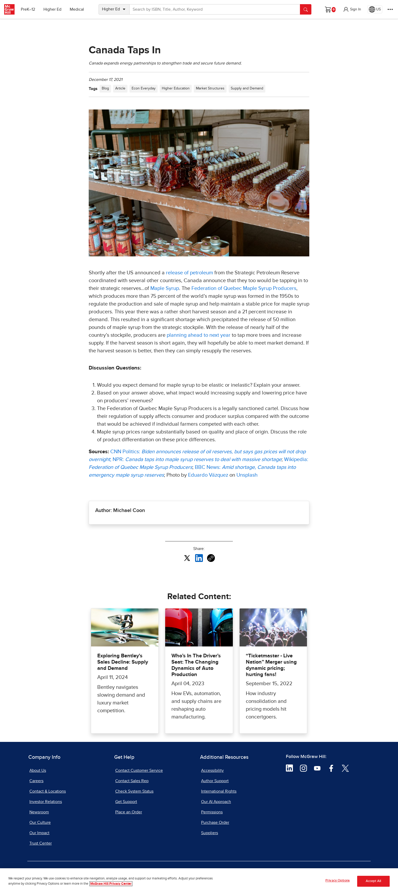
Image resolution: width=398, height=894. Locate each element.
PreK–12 (28, 9)
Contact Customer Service (139, 770)
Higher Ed (52, 9)
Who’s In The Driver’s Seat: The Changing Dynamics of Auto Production (196, 665)
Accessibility (212, 770)
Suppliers (209, 833)
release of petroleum (189, 272)
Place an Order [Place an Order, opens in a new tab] (128, 812)
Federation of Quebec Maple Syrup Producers (243, 288)
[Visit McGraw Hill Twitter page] (345, 768)
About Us (37, 770)
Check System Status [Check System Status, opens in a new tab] (134, 791)
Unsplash (247, 475)
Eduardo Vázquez (208, 475)
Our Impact (39, 833)
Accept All (373, 883)
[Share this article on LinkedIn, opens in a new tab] (199, 557)
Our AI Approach (216, 802)
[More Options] (390, 9)
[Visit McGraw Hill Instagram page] (303, 768)
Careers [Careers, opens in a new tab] (36, 781)
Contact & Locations (47, 791)
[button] (352, 9)
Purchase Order (215, 822)
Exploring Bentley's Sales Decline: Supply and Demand (122, 662)
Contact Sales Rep (132, 781)
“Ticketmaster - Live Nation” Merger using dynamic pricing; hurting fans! (271, 665)
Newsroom (39, 812)
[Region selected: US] (374, 9)
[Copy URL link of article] (211, 558)
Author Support (215, 781)
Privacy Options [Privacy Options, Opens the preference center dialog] (337, 883)
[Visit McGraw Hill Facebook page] (331, 768)
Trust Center (40, 843)
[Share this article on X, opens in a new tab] (187, 557)
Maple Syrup (164, 288)
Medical (77, 9)
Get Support (126, 802)
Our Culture (40, 822)
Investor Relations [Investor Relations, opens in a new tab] (45, 802)
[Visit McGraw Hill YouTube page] (317, 768)
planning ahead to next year (198, 335)
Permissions (212, 812)
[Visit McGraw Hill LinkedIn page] (289, 768)
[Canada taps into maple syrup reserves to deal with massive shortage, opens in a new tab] (203, 459)
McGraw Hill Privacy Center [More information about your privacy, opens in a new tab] (111, 886)
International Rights (218, 791)
